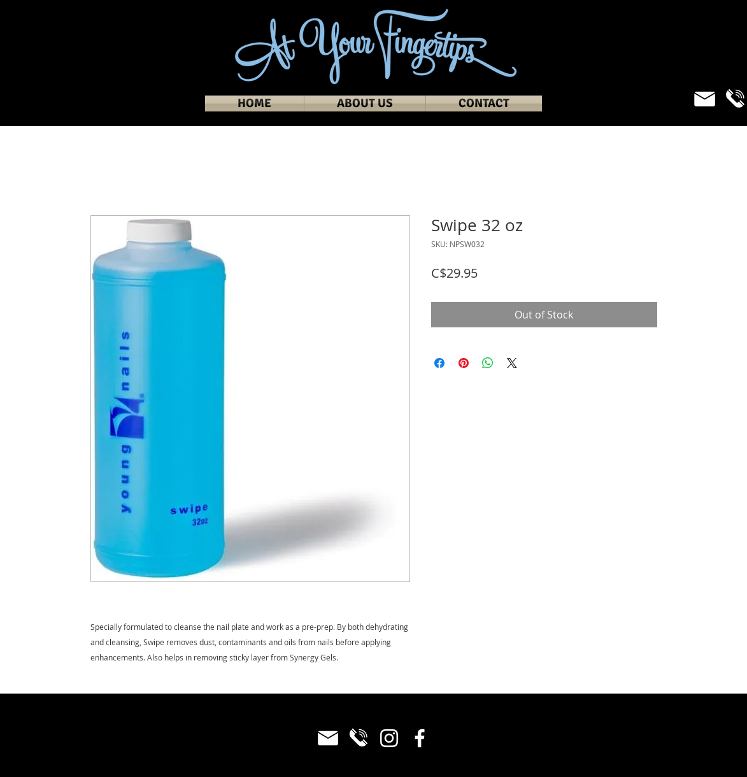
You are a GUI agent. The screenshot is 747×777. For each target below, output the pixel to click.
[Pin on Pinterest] (463, 363)
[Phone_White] (358, 738)
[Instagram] (389, 738)
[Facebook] (420, 738)
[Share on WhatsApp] (487, 363)
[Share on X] (512, 363)
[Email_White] (704, 99)
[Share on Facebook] (439, 363)
